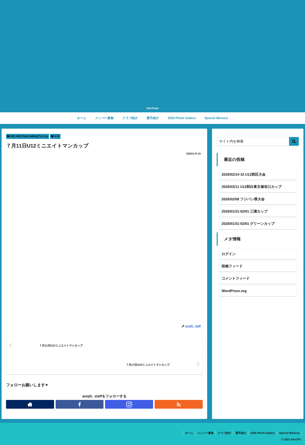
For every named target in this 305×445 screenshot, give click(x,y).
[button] (294, 141)
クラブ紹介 (224, 433)
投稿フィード (232, 266)
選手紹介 (240, 433)
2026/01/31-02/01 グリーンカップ (248, 224)
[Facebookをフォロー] (80, 404)
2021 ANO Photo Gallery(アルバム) (27, 136)
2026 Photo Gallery (262, 433)
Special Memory (289, 433)
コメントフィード (236, 278)
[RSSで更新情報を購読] (179, 404)
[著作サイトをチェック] (30, 404)
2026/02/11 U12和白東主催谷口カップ (251, 187)
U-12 (55, 136)
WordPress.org (234, 291)
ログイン (229, 254)
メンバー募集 (205, 433)
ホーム (189, 433)
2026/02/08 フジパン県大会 (243, 199)
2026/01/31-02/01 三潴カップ (244, 211)
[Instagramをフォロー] (129, 404)
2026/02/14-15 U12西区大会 (244, 174)
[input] (258, 141)
